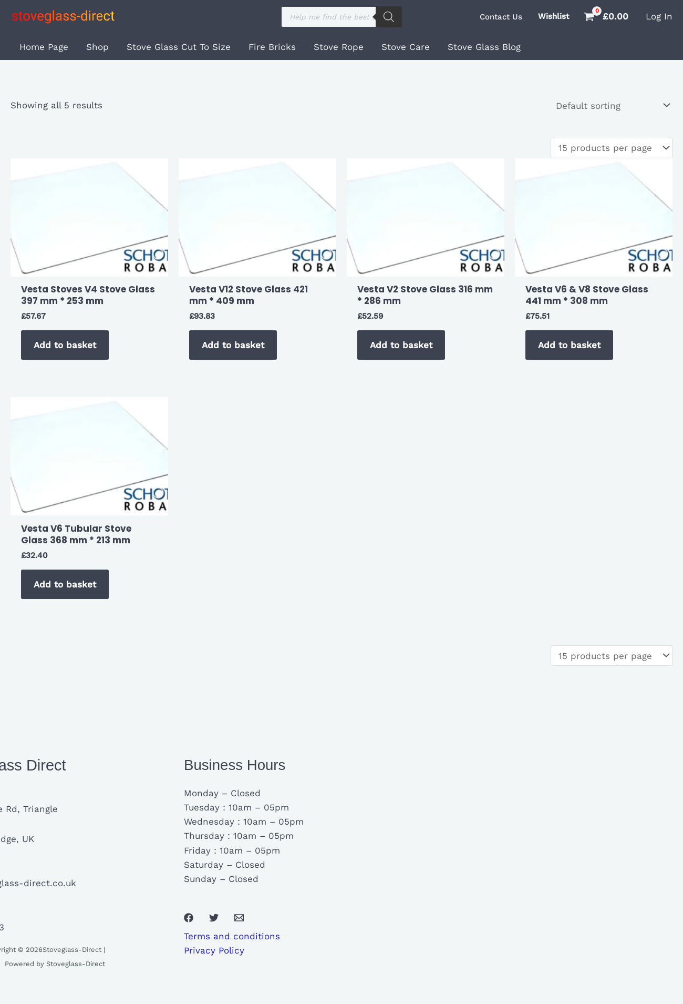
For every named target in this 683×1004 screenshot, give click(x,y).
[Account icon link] (659, 16)
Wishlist (553, 16)
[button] (500, 17)
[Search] (389, 16)
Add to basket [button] (65, 345)
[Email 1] (239, 917)
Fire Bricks (272, 47)
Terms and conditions (232, 936)
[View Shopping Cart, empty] (607, 16)
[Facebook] (188, 917)
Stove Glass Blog (484, 47)
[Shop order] (611, 105)
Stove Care (405, 47)
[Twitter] (214, 917)
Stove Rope (339, 47)
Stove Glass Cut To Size (179, 47)
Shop (97, 47)
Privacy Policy (214, 950)
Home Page (43, 47)
